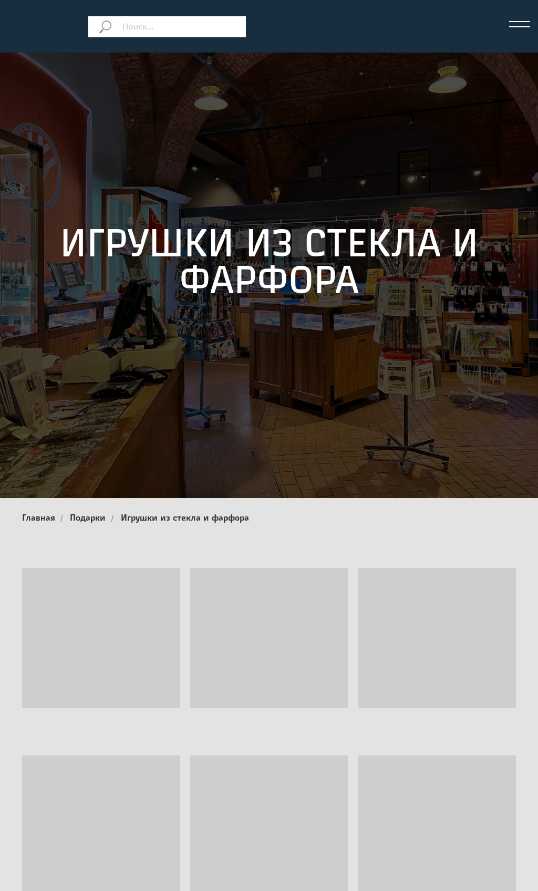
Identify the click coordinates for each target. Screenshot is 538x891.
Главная (38, 518)
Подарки (88, 518)
